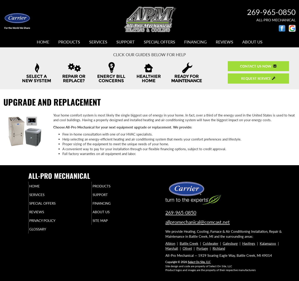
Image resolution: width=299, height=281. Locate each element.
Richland (219, 248)
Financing (195, 41)
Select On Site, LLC (199, 262)
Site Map (107, 224)
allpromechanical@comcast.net (197, 222)
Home (43, 41)
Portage (202, 248)
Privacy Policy (51, 224)
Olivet (187, 248)
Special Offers (159, 41)
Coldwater (210, 243)
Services (98, 41)
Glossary (45, 234)
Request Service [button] (258, 78)
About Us (252, 41)
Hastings (248, 243)
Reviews (224, 41)
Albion (170, 243)
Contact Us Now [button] (258, 66)
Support (125, 41)
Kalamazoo (268, 243)
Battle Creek (189, 243)
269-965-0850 (271, 12)
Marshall (171, 248)
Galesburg (230, 243)
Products (69, 41)
